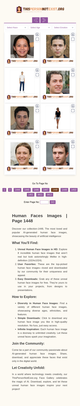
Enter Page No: (32, 202)
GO (52, 202)
